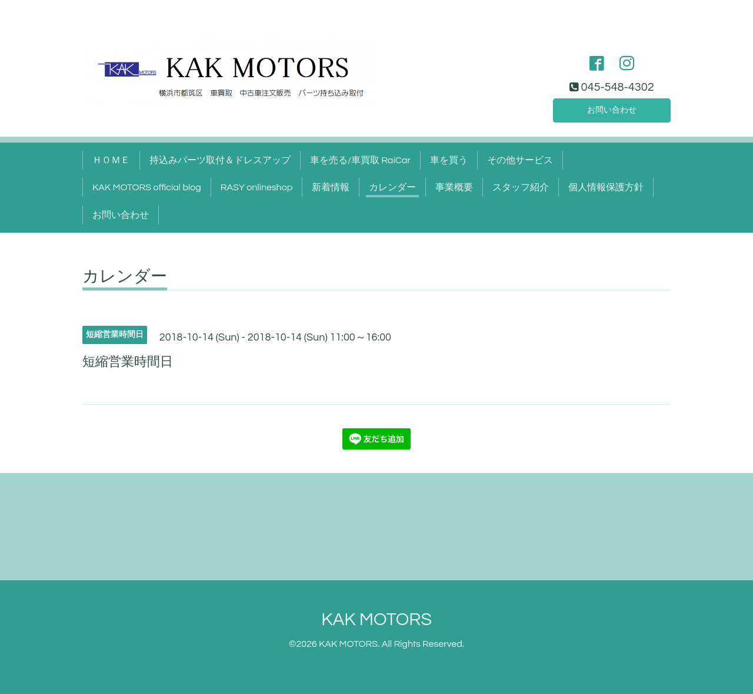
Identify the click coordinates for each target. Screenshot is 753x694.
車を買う (449, 160)
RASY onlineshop (256, 187)
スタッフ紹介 (520, 187)
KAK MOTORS (376, 619)
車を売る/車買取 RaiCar (360, 160)
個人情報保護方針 (606, 187)
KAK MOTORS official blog (146, 187)
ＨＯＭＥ (111, 160)
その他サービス (520, 160)
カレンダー (392, 187)
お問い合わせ (612, 108)
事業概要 (454, 187)
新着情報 (330, 187)
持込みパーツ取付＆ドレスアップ (220, 160)
